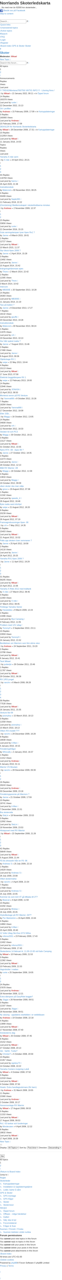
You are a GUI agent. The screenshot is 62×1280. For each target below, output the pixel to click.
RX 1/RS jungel (7, 679)
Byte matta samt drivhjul (11, 504)
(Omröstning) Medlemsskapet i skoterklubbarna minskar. (25, 205)
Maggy (7, 417)
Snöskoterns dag (7, 1033)
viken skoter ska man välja (12, 486)
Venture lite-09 (6, 713)
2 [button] (0, 72)
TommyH (7, 628)
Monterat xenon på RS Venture (14, 395)
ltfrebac (14, 909)
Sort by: (29, 1148)
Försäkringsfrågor (8, 749)
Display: (9, 1148)
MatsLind (7, 190)
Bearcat (6, 900)
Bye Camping (17, 619)
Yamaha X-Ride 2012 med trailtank (15, 589)
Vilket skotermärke (8, 879)
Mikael (14, 56)
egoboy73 (15, 1063)
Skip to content (6, 14)
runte (13, 102)
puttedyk (8, 664)
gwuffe (14, 317)
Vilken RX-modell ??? (9, 731)
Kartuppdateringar (47, 112)
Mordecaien (8, 1126)
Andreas (6, 112)
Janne (5, 235)
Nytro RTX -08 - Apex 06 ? (12, 450)
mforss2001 (8, 936)
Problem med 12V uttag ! (11, 625)
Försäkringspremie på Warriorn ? (14, 794)
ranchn (7, 682)
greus (5, 489)
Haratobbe (7, 610)
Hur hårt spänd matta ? (10, 341)
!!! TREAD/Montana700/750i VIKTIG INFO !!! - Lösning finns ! (27, 90)
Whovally (7, 752)
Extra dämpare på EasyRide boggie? (16, 997)
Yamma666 (9, 398)
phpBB (14, 1263)
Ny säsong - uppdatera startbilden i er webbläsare (22, 1015)
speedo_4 (15, 498)
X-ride (6, 160)
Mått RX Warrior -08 (9, 468)
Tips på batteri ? (7, 305)
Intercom (4, 287)
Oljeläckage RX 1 (8, 359)
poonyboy (7, 716)
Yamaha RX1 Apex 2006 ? (12, 559)
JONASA (15, 389)
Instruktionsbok (7, 187)
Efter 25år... (5, 414)
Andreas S (7, 864)
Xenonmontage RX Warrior (12, 1105)
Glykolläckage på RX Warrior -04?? (15, 915)
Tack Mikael (5, 661)
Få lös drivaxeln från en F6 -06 (13, 861)
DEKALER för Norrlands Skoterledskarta (18, 127)
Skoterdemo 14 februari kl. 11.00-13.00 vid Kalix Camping (26, 951)
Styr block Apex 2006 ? (10, 250)
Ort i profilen (5, 108)
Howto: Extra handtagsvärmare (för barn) (18, 1087)
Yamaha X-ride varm (9, 157)
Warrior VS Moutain (8, 767)
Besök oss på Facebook (14, 10)
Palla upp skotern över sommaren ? (16, 540)
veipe (5, 362)
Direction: (50, 1148)
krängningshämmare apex (11, 269)
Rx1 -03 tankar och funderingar (14, 1123)
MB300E (6, 290)
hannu (14, 181)
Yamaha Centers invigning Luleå (14, 1069)
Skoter (4, 52)
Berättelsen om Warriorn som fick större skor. (20, 643)
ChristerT (7, 1054)
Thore (5, 272)
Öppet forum (43, 93)
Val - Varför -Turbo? (8, 1051)
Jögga (5, 1000)
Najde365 (15, 199)
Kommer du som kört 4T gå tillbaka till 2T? (19, 897)
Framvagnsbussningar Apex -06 (14, 522)
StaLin (5, 815)
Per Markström (9, 918)
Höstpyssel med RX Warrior (12, 830)
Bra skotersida (6, 812)
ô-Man (14, 743)
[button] (0, 75)
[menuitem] (9, 28)
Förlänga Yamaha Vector (11, 607)
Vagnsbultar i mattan (9, 969)
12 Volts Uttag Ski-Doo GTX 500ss (15, 933)
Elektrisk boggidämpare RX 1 (13, 377)
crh (12, 335)
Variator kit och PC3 (9, 432)
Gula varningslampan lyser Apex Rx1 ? (17, 232)
